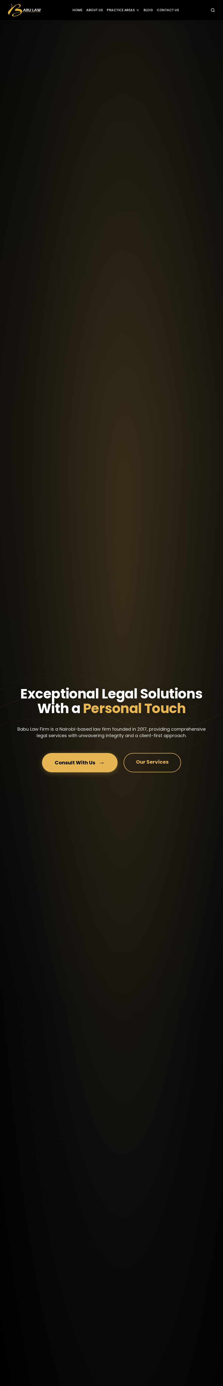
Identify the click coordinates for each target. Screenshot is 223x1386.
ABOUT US (94, 10)
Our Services (152, 761)
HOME (77, 10)
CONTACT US (168, 10)
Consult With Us (80, 763)
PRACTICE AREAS (123, 10)
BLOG (148, 10)
